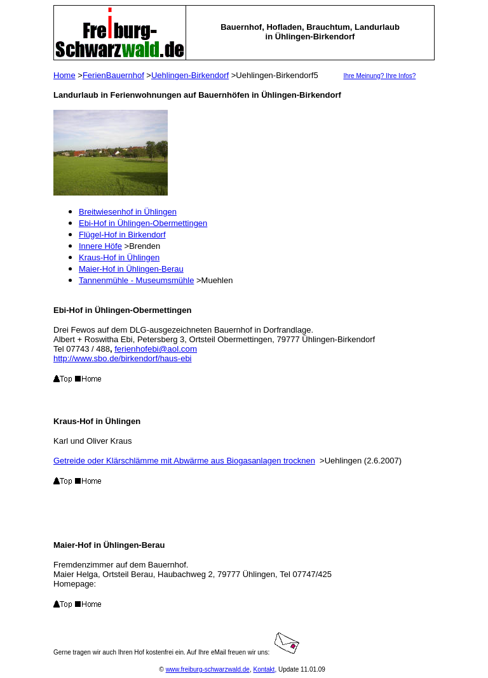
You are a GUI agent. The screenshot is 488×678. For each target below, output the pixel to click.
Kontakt (263, 669)
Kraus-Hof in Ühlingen (119, 257)
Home (64, 75)
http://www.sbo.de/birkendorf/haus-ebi (122, 358)
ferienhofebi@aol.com (155, 349)
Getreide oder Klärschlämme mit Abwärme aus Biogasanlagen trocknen (184, 460)
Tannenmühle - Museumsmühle (136, 280)
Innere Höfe (100, 246)
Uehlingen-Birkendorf (190, 75)
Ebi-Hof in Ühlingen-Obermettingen (143, 223)
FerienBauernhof (113, 75)
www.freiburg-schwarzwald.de (208, 669)
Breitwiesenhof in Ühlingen (128, 211)
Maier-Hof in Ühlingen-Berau (131, 269)
